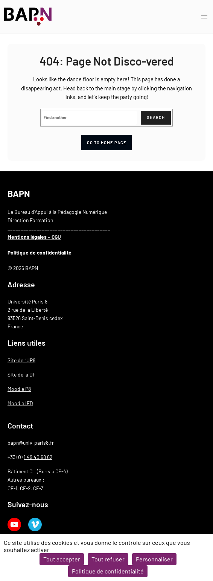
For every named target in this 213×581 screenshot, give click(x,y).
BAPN (19, 193)
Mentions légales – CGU (34, 236)
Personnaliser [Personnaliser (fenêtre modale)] (154, 559)
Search (156, 117)
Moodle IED (20, 403)
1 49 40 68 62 (38, 457)
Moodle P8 (19, 389)
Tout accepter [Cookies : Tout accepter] (61, 559)
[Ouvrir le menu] (204, 16)
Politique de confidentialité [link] (108, 571)
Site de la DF (22, 374)
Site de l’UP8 (21, 360)
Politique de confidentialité (39, 252)
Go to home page (106, 142)
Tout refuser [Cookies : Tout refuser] (108, 559)
